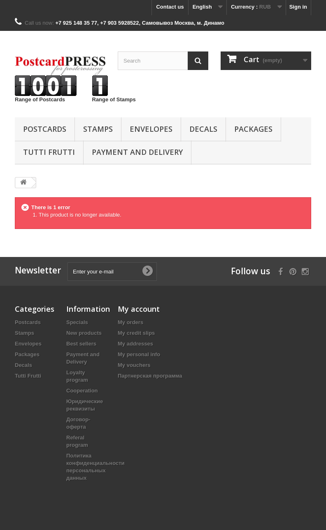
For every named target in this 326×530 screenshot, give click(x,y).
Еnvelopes (151, 129)
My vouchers (134, 365)
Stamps (98, 129)
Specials (77, 322)
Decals (203, 129)
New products (84, 333)
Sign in (298, 7)
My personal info (139, 354)
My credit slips (136, 333)
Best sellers (81, 344)
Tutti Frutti (49, 152)
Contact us (170, 7)
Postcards (44, 129)
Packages (253, 129)
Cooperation (82, 391)
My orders (130, 322)
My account (139, 309)
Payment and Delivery (137, 152)
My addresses (135, 344)
